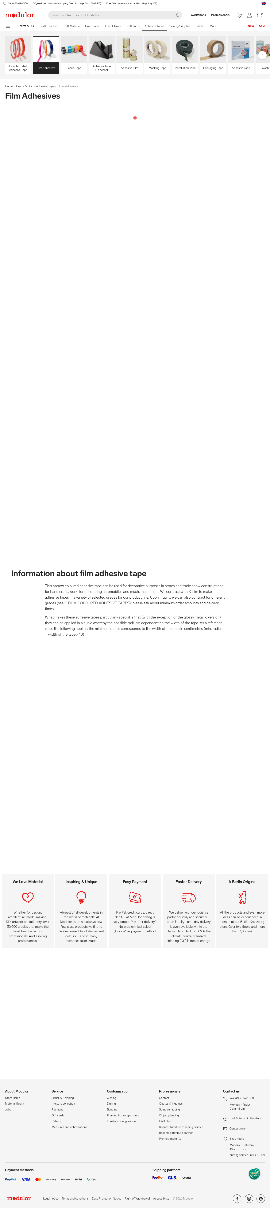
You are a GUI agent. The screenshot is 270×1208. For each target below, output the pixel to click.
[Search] (115, 15)
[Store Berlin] (240, 15)
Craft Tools (133, 26)
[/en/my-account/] (250, 15)
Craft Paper (92, 26)
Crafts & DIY (24, 86)
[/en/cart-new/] (260, 15)
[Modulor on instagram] (249, 1200)
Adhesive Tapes (154, 26)
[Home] (26, 26)
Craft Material (71, 26)
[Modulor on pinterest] (260, 1200)
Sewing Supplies (179, 26)
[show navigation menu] (8, 26)
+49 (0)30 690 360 (17, 3)
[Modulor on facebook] (237, 1200)
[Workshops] (196, 15)
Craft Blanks (113, 26)
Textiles (200, 26)
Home (9, 86)
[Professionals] (221, 15)
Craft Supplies (48, 26)
